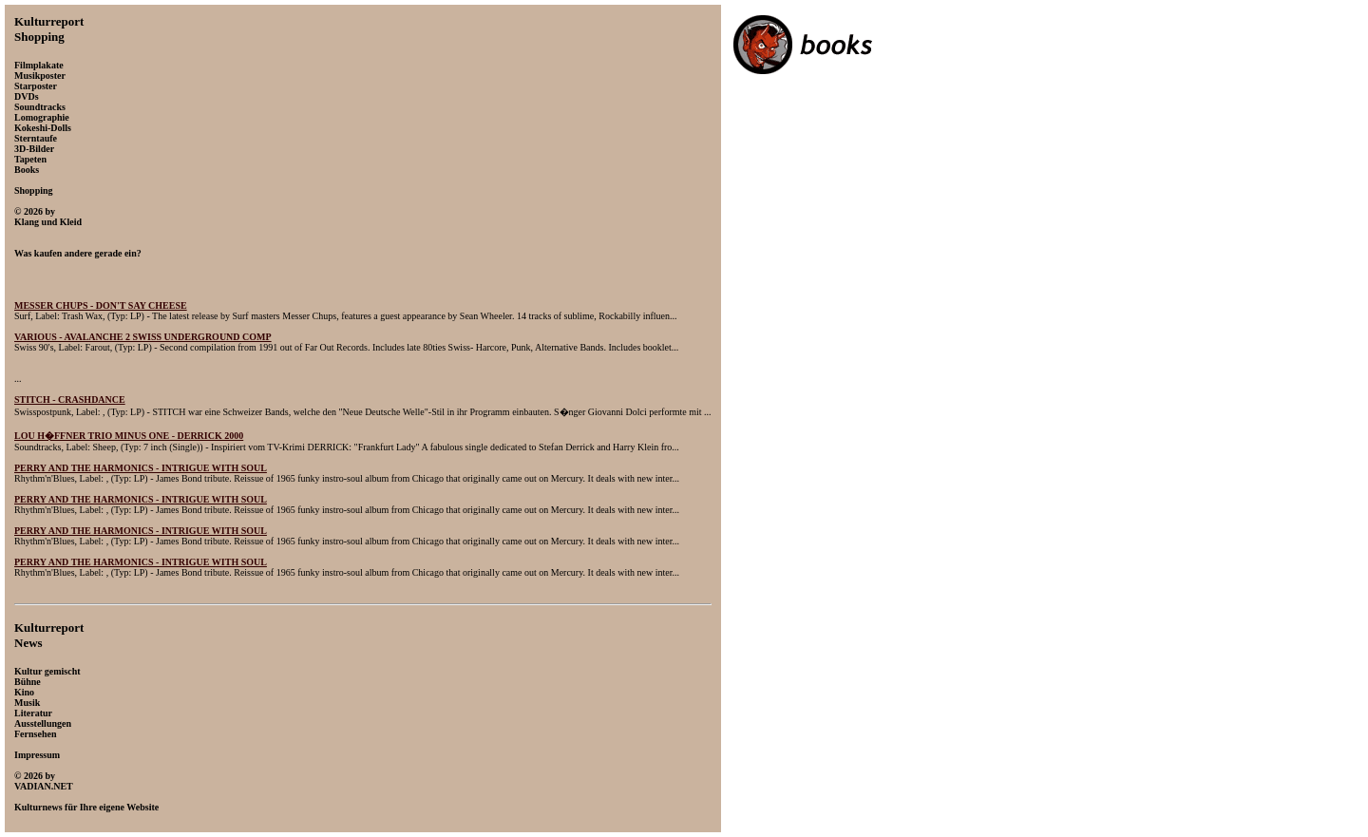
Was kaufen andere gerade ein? (78, 253)
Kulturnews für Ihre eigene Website (86, 807)
